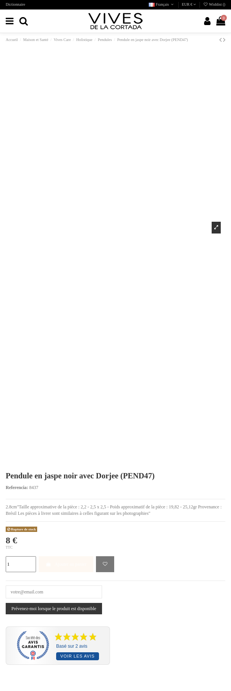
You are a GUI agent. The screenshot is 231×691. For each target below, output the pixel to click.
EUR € (189, 4)
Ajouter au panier (66, 564)
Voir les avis (77, 656)
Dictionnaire (15, 4)
